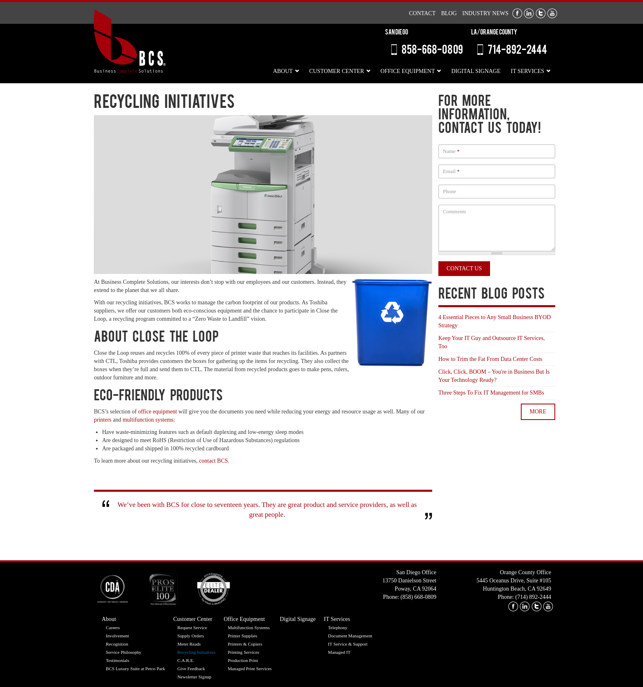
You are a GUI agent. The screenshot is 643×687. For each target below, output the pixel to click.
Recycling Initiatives (197, 652)
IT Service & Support (347, 643)
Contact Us (464, 268)
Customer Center (336, 71)
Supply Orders (191, 635)
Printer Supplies (242, 635)
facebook (513, 606)
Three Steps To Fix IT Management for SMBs (491, 393)
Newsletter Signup (195, 676)
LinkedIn (529, 13)
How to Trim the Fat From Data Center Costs (490, 359)
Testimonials (117, 660)
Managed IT (339, 652)
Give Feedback (191, 668)
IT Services (527, 71)
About (283, 71)
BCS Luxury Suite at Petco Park (135, 668)
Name (451, 151)
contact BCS (213, 461)
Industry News (485, 13)
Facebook (517, 13)
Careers (113, 627)
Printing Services (243, 652)
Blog (449, 13)
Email (451, 171)
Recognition (117, 643)
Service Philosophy (123, 652)
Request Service (192, 627)
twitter (536, 606)
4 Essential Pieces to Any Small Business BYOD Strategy (494, 321)
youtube (548, 606)
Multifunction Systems (248, 627)
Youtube (552, 13)
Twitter (541, 13)
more (538, 412)
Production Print (243, 660)
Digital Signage (475, 71)
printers (103, 420)
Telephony (337, 627)
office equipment (157, 412)
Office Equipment (408, 71)
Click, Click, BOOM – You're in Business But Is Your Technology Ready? (494, 376)
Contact (422, 13)
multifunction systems (148, 420)
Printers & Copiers (245, 643)
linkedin (525, 606)
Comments (454, 211)
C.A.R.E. (186, 660)
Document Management (350, 635)
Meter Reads (189, 643)
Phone (449, 191)
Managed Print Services (249, 668)
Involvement (117, 635)
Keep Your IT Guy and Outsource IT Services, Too (491, 342)
